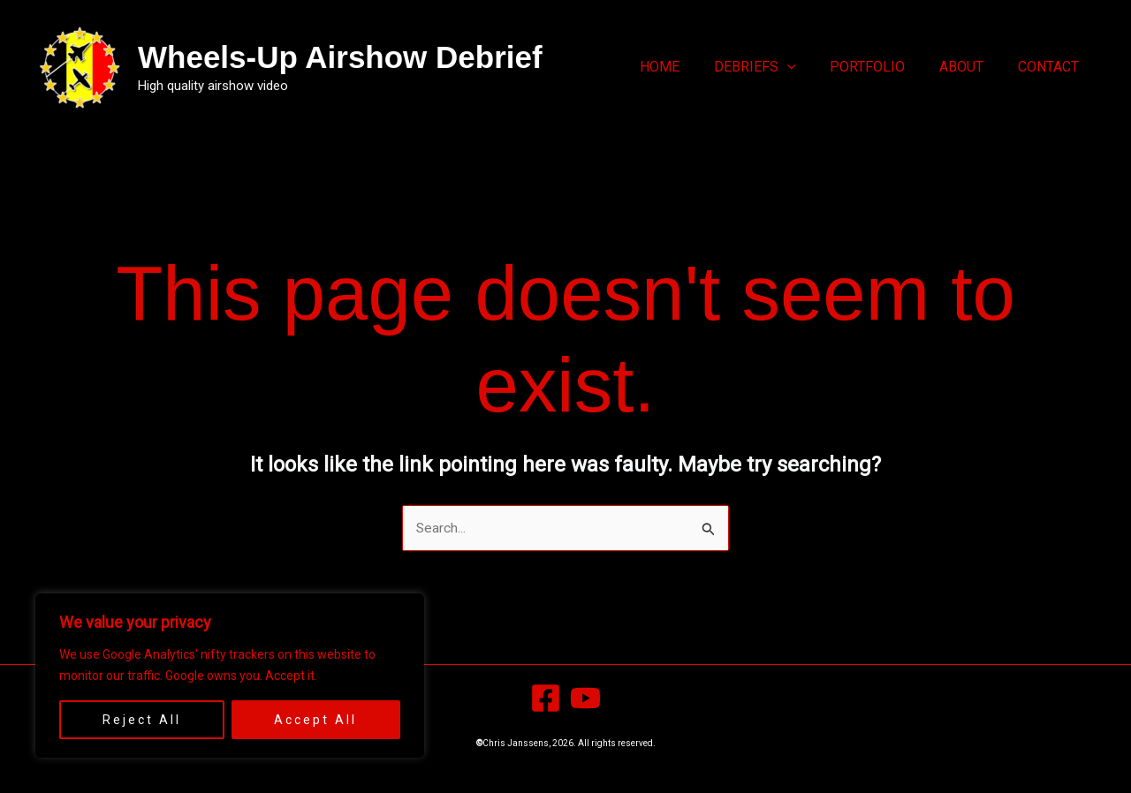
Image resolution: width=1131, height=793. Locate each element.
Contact (1051, 66)
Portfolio (882, 66)
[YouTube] (585, 698)
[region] (229, 675)
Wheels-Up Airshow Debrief (340, 57)
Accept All (315, 720)
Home (686, 66)
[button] (807, 67)
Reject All (141, 720)
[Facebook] (545, 698)
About (970, 66)
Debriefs (775, 67)
